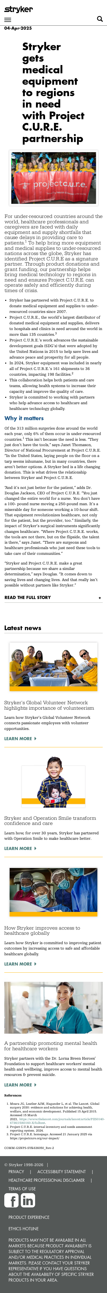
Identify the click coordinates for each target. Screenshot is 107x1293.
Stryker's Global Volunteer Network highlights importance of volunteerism (49, 705)
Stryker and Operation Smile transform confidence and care (50, 820)
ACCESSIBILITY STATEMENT (61, 1171)
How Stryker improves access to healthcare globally (42, 930)
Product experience (29, 1217)
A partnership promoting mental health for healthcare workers (50, 1045)
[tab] (54, 597)
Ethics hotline (24, 1228)
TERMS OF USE (22, 1188)
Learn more (18, 738)
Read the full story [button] (28, 597)
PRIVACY (16, 1171)
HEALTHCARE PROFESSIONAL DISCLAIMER (47, 1180)
